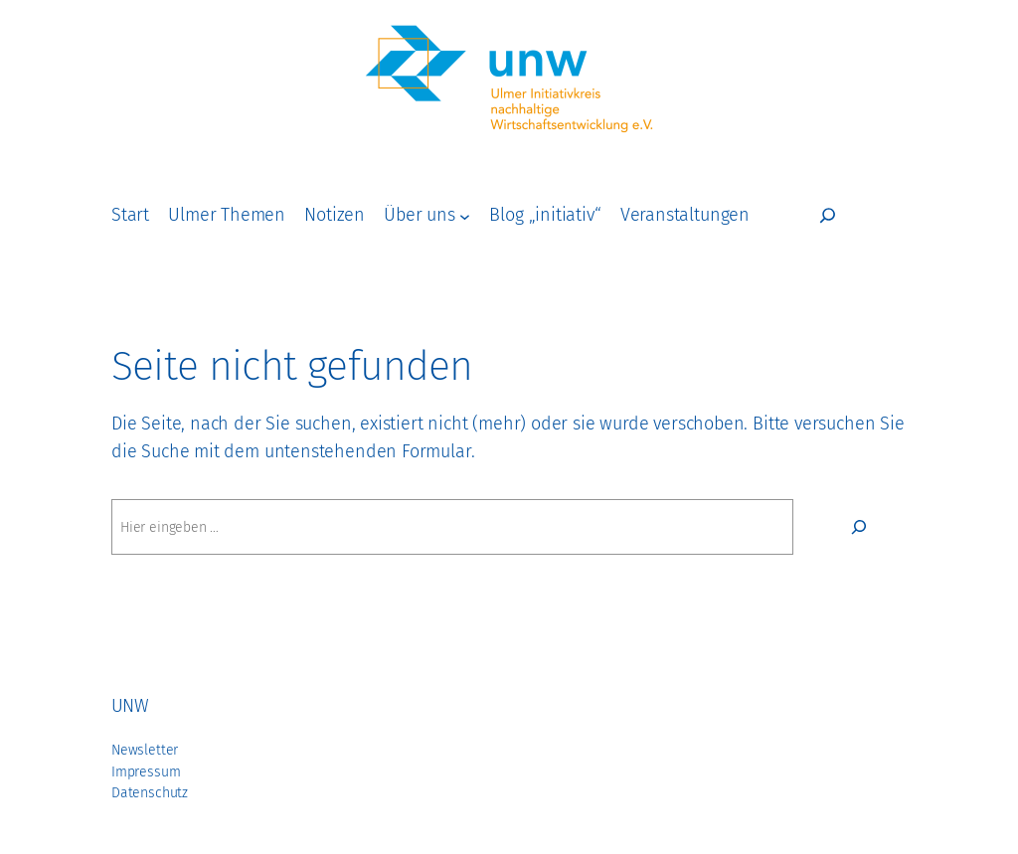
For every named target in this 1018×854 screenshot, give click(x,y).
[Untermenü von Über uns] (464, 215)
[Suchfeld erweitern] (827, 215)
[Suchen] (859, 527)
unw (129, 706)
